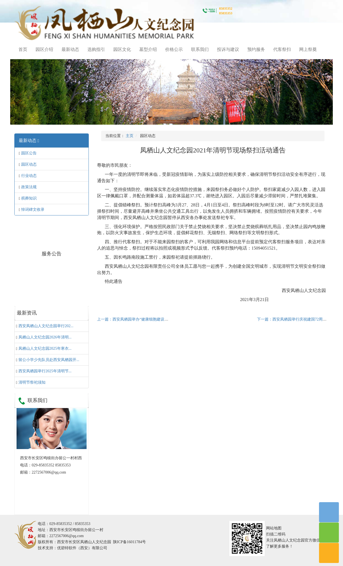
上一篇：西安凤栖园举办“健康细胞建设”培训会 (137, 319)
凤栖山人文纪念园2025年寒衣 (45, 348)
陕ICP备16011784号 (129, 542)
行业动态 (29, 176)
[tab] (52, 140)
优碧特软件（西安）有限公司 (82, 548)
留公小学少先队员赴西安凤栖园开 (48, 360)
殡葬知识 (29, 198)
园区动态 (29, 164)
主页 (129, 136)
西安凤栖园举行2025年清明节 (45, 371)
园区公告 (29, 153)
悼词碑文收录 (32, 209)
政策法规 (29, 187)
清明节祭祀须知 (31, 382)
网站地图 (274, 528)
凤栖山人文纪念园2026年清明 (45, 337)
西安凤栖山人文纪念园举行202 (46, 326)
